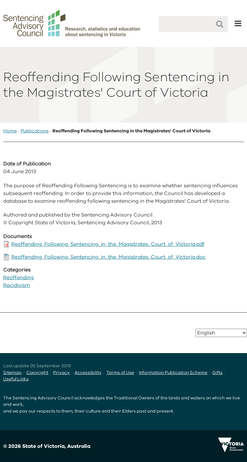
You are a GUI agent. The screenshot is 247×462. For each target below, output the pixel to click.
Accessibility (88, 372)
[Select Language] (221, 333)
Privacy (61, 372)
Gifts (217, 372)
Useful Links (16, 379)
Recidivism (16, 285)
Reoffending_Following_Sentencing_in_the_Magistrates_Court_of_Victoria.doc (108, 257)
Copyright (37, 372)
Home (10, 131)
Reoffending (18, 277)
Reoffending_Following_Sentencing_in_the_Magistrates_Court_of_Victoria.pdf (108, 244)
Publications (35, 131)
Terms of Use (120, 372)
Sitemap (12, 372)
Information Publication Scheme (173, 372)
